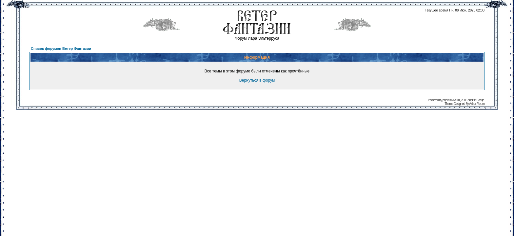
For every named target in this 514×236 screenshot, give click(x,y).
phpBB (447, 100)
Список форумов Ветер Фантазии (61, 48)
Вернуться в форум (257, 80)
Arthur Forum (476, 104)
